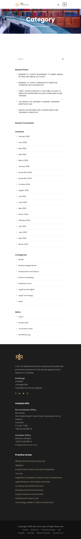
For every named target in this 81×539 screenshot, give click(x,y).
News (21, 301)
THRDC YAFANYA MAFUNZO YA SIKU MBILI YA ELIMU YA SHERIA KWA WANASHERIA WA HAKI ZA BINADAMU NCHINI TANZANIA (40, 93)
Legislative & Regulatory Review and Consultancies (38, 477)
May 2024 (23, 208)
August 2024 (24, 190)
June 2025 (23, 142)
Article (21, 259)
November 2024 (25, 178)
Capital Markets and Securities (29, 494)
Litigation (19, 465)
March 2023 (23, 244)
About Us (35, 529)
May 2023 (22, 238)
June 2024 (23, 202)
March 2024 (23, 214)
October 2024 (24, 184)
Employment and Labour (29, 271)
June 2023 (23, 232)
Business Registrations (28, 265)
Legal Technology (26, 295)
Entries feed (23, 323)
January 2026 (24, 136)
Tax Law (19, 473)
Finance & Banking (26, 277)
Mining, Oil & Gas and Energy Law (30, 461)
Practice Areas (48, 529)
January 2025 (24, 166)
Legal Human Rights (27, 289)
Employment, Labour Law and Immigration (34, 469)
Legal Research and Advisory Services (32, 481)
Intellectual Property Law (27, 498)
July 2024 (22, 196)
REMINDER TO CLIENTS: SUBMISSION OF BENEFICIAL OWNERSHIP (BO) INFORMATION (38, 83)
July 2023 (22, 226)
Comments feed (25, 329)
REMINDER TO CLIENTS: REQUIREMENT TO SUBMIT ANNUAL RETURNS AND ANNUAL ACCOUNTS (41, 75)
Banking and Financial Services (29, 490)
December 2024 (25, 172)
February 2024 (24, 220)
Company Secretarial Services (29, 486)
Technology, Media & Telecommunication (34, 502)
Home (25, 529)
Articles (30, 533)
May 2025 (22, 148)
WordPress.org (24, 334)
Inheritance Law (25, 283)
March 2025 (23, 160)
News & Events (43, 533)
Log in (21, 317)
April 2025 (22, 154)
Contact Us (58, 533)
